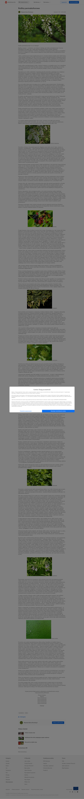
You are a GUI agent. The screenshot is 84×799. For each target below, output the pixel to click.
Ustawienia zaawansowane (26, 411)
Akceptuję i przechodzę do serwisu (58, 411)
